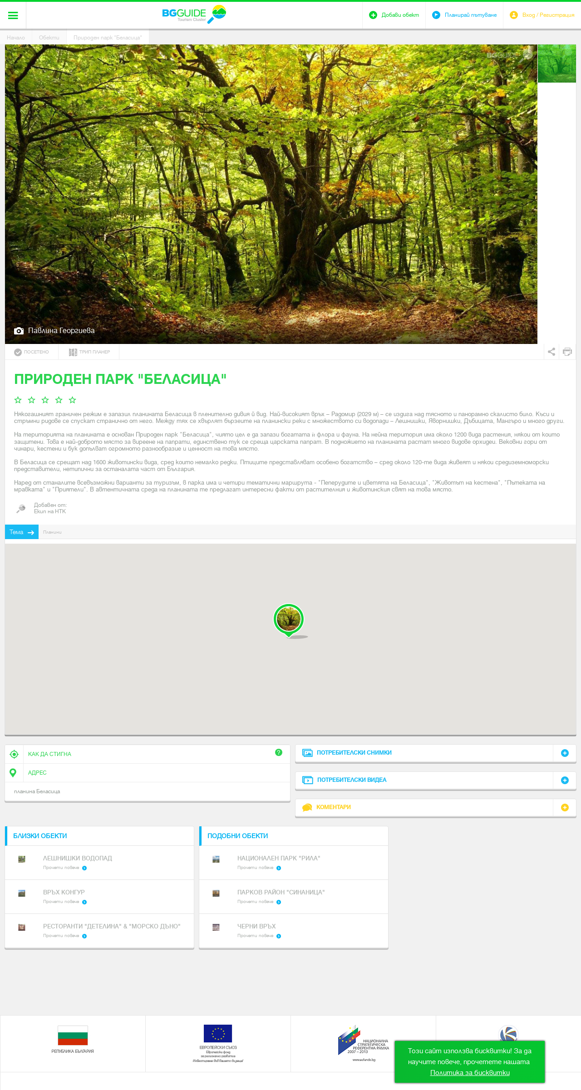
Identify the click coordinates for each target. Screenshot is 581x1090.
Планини (52, 532)
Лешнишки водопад (77, 858)
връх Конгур (64, 892)
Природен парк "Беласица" (108, 37)
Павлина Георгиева (61, 330)
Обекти (49, 37)
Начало (16, 37)
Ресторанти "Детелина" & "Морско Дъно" (112, 926)
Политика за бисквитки (470, 1073)
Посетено (31, 352)
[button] (290, 621)
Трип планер (89, 352)
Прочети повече (61, 867)
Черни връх (256, 926)
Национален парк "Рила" (278, 858)
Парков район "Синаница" (281, 892)
